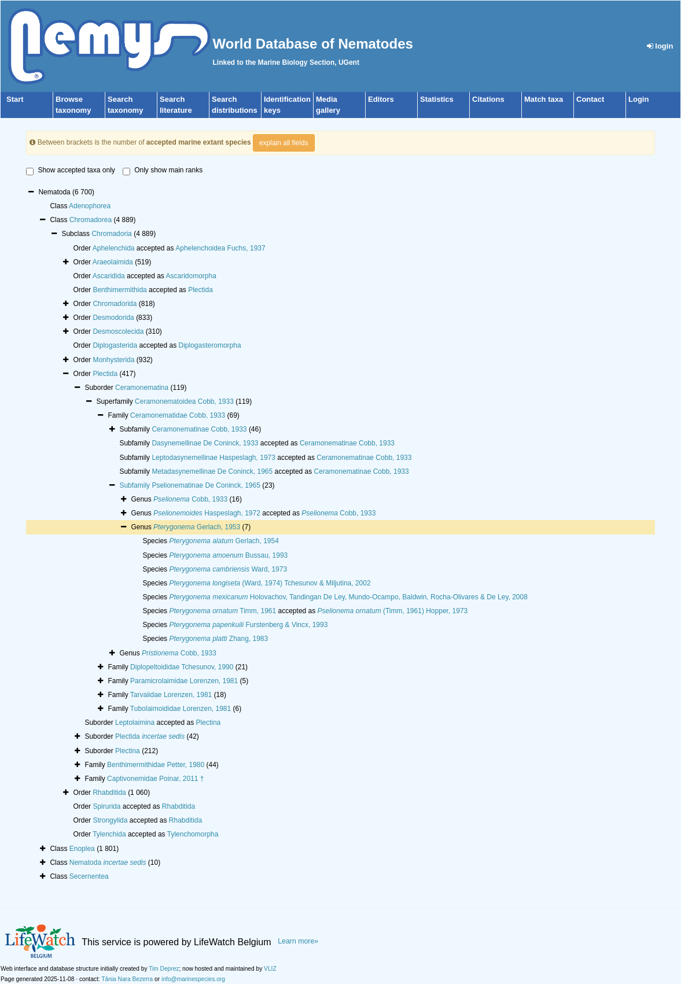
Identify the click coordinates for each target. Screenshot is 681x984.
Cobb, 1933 (190, 499)
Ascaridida (109, 276)
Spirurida (106, 806)
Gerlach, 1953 (196, 527)
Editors (381, 99)
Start (15, 99)
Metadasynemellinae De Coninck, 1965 (212, 471)
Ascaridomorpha (191, 276)
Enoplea (82, 849)
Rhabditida (109, 792)
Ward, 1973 (228, 569)
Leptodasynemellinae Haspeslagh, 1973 (213, 458)
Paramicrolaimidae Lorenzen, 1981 (184, 681)
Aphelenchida (114, 248)
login (660, 46)
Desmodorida (113, 318)
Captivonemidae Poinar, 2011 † (155, 779)
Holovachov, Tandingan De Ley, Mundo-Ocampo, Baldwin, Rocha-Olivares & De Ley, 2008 (348, 597)
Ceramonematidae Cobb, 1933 (177, 415)
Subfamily (135, 485)
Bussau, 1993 (228, 555)
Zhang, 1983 (218, 639)
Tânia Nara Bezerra (127, 979)
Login (638, 99)
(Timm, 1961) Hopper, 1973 (393, 611)
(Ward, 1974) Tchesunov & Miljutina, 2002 (269, 583)
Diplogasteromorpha (210, 345)
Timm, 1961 (222, 611)
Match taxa (543, 99)
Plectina (208, 722)
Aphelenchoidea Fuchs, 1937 (220, 248)
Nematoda (107, 862)
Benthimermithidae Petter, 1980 (155, 765)
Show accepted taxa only (70, 170)
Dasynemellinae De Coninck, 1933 (205, 443)
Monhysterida (113, 360)
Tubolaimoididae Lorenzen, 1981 (180, 709)
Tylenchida (109, 834)
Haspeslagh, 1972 (206, 513)
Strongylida (110, 820)
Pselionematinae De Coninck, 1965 (206, 485)
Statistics (437, 99)
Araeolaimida (113, 262)
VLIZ (270, 968)
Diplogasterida (115, 345)
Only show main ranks (163, 170)
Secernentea (89, 876)
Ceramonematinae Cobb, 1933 (199, 429)
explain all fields (283, 143)
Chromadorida (115, 304)
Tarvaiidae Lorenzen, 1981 (171, 695)
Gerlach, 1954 (223, 541)
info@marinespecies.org (193, 979)
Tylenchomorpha (193, 834)
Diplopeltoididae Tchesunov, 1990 (181, 667)
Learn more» (298, 941)
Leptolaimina (134, 722)
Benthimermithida (119, 290)
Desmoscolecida (118, 331)
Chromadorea (90, 220)
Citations (488, 99)
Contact (590, 99)
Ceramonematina (141, 388)
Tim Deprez (164, 968)
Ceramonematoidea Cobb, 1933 (184, 401)
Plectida (200, 290)
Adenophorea (90, 206)
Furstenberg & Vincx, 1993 (248, 625)
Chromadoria (111, 234)
